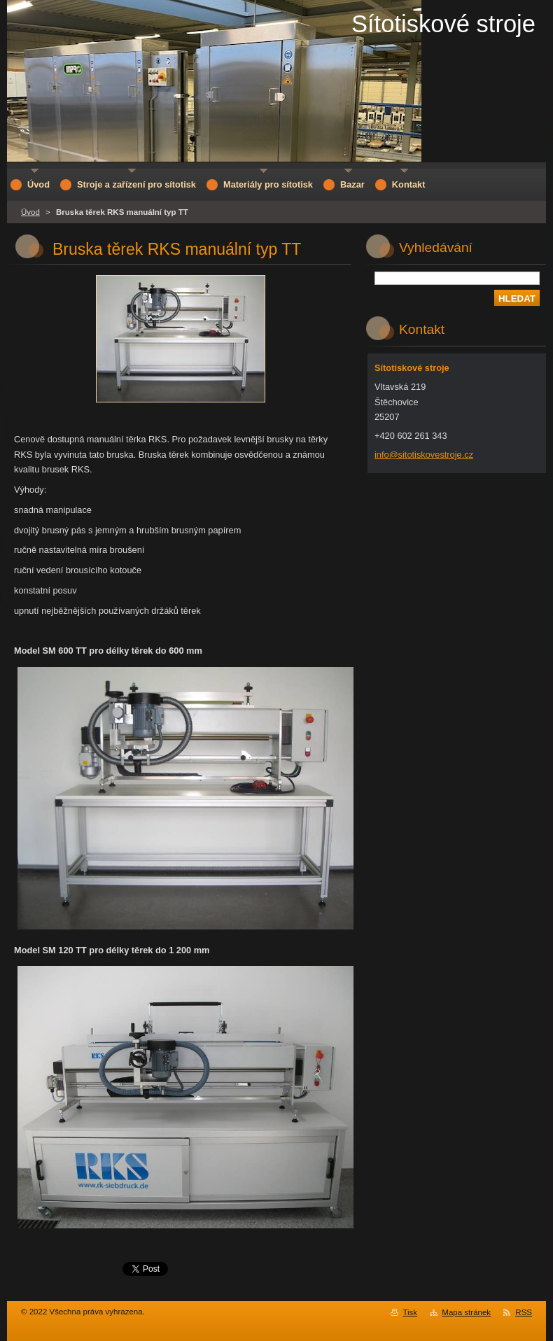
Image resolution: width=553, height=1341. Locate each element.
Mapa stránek (466, 1312)
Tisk (409, 1312)
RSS (523, 1312)
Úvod (30, 212)
